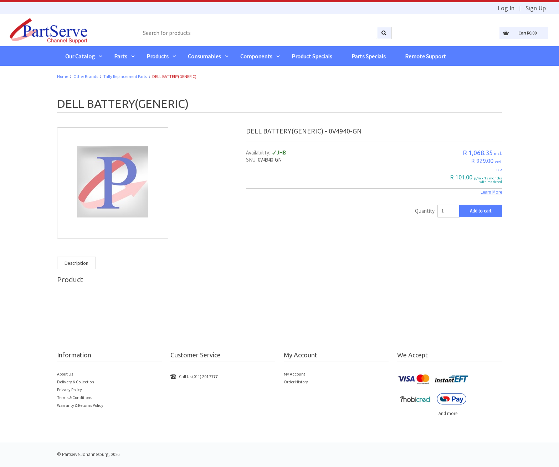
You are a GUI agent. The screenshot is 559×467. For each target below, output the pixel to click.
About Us (65, 374)
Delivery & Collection (75, 381)
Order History (296, 381)
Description (76, 263)
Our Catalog (80, 56)
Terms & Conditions (74, 397)
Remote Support (425, 56)
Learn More (491, 192)
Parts (120, 56)
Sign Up (535, 8)
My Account (294, 374)
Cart (527, 33)
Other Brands (85, 76)
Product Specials (312, 56)
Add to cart (480, 211)
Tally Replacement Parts (125, 76)
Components (256, 56)
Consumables (204, 56)
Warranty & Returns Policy (80, 405)
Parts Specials (369, 56)
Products (158, 56)
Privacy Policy (69, 389)
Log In (506, 8)
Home (62, 76)
